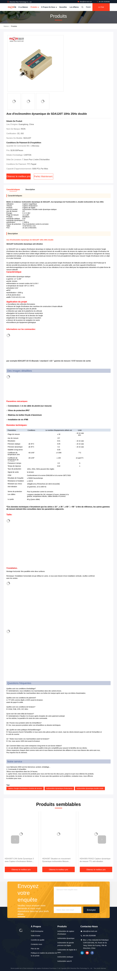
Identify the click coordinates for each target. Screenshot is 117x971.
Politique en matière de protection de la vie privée (44, 954)
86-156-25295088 (103, 2)
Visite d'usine (35, 935)
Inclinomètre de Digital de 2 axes (67, 951)
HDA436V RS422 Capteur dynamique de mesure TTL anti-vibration (95, 860)
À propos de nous (49, 7)
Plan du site (35, 949)
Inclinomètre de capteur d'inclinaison (65, 932)
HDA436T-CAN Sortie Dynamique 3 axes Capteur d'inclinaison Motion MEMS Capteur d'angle (19, 860)
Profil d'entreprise (37, 931)
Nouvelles (63, 7)
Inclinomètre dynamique (65, 938)
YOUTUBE (87, 953)
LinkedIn (82, 953)
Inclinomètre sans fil (64, 961)
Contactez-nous (36, 944)
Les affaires (74, 7)
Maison (6, 26)
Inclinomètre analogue (65, 957)
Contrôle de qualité (37, 940)
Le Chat (101, 7)
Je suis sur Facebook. (92, 953)
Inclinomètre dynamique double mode (90, 788)
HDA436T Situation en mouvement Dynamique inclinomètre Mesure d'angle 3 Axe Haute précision (56, 860)
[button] (15, 839)
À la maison (23, 7)
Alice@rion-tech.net (84, 2)
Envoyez (91, 910)
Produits (35, 7)
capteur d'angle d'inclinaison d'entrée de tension (25, 788)
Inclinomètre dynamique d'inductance (59, 788)
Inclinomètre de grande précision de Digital (65, 944)
